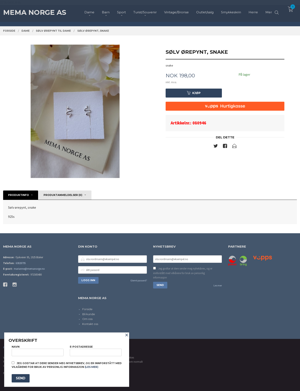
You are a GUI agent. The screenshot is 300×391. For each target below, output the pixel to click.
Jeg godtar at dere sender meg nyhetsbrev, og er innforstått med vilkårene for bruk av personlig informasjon (182, 273)
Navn (38, 350)
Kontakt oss (90, 324)
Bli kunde (88, 314)
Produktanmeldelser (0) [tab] (63, 195)
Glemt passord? (138, 280)
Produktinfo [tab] (18, 195)
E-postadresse (96, 350)
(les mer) (91, 366)
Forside (87, 309)
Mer (268, 11)
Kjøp (194, 93)
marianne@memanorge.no (29, 269)
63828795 (21, 263)
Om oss (87, 319)
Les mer (218, 285)
